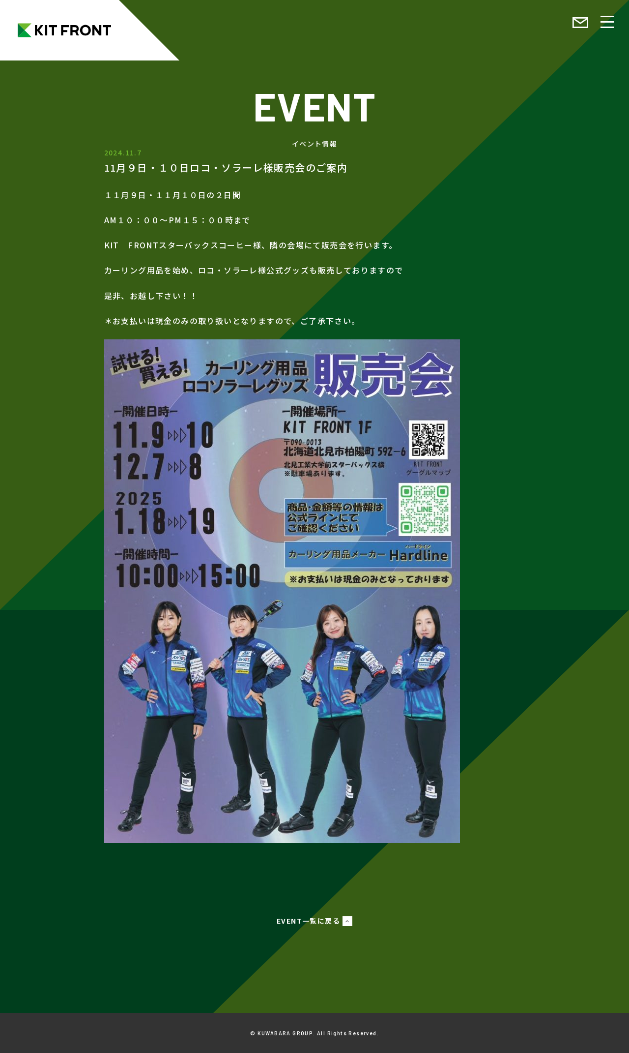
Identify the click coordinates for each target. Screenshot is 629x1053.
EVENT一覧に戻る (308, 921)
